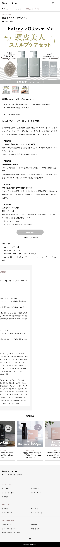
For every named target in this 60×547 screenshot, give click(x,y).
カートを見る (35, 509)
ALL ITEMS (5, 489)
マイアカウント (7, 513)
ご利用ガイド (6, 525)
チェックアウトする (37, 513)
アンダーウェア (36, 493)
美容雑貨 (5, 497)
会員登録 (5, 509)
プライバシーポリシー (9, 529)
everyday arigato (6, 14)
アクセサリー (35, 489)
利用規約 (34, 525)
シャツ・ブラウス (8, 493)
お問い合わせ (35, 529)
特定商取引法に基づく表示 (11, 533)
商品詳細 (30, 272)
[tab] (30, 272)
